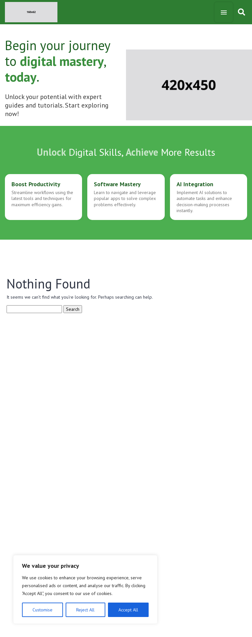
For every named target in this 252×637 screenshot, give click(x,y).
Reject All (85, 610)
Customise (42, 610)
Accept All (128, 610)
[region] (85, 589)
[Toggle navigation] (223, 12)
